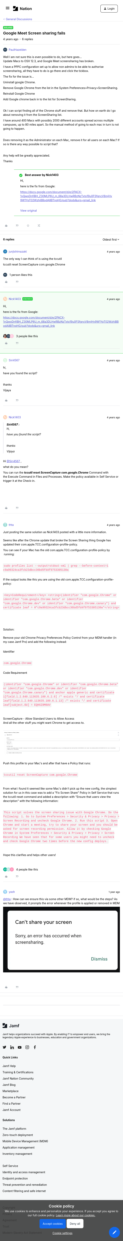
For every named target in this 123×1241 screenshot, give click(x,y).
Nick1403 (15, 299)
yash (12, 891)
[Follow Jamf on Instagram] (27, 1047)
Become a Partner (14, 1097)
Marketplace (10, 1091)
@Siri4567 (13, 461)
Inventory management (17, 1153)
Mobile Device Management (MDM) (25, 1141)
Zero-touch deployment (18, 1135)
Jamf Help (9, 1066)
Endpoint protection (15, 1178)
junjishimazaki (18, 251)
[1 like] (17, 275)
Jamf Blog (9, 1084)
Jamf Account (11, 1109)
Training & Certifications (18, 1072)
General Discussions (19, 19)
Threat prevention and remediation (25, 1184)
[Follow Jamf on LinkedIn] (12, 1047)
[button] (7, 9)
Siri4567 (14, 360)
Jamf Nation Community (18, 1078)
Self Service (10, 1166)
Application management (18, 1147)
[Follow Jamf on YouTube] (20, 1047)
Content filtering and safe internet (24, 1191)
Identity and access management (24, 1172)
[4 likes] (20, 869)
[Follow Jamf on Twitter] (4, 1047)
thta (11, 524)
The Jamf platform (14, 1128)
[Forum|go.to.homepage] (22, 8)
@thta (7, 899)
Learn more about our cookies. (75, 1215)
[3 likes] (20, 336)
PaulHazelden (17, 49)
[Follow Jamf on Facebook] (35, 1047)
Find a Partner (12, 1103)
